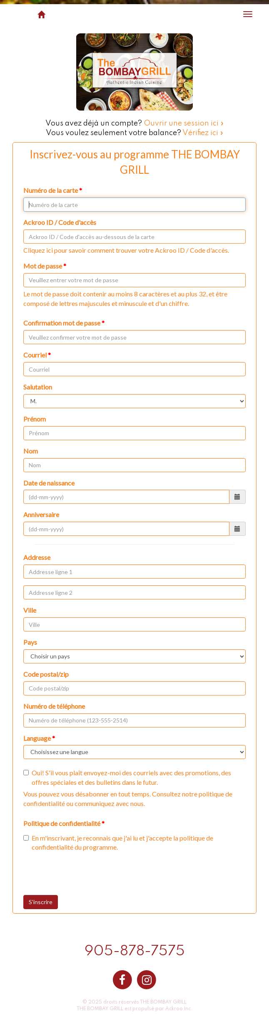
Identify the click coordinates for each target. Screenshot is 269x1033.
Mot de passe (42, 266)
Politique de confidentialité (61, 823)
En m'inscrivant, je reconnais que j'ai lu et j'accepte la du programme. (118, 842)
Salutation (37, 387)
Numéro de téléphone (54, 706)
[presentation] (93, 874)
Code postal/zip (46, 674)
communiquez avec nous (109, 803)
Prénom (34, 419)
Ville (29, 610)
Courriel (35, 355)
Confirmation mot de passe (61, 323)
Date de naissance (49, 483)
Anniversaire (41, 514)
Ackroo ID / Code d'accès (59, 222)
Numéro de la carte (50, 190)
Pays (30, 642)
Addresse (36, 557)
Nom (30, 451)
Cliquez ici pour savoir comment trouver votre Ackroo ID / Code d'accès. (126, 250)
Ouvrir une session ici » (184, 123)
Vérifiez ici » (203, 133)
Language (37, 738)
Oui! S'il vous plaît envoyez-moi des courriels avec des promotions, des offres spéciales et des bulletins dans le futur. (127, 777)
